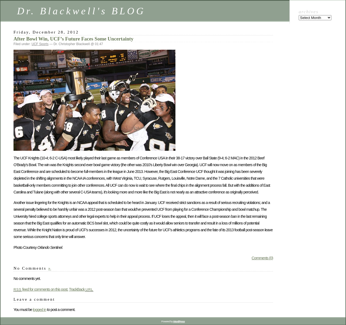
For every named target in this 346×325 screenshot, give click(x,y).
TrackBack (81, 289)
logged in (39, 309)
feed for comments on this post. (41, 289)
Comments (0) (262, 258)
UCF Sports (40, 44)
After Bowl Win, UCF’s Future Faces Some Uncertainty (74, 39)
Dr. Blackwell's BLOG (81, 10)
